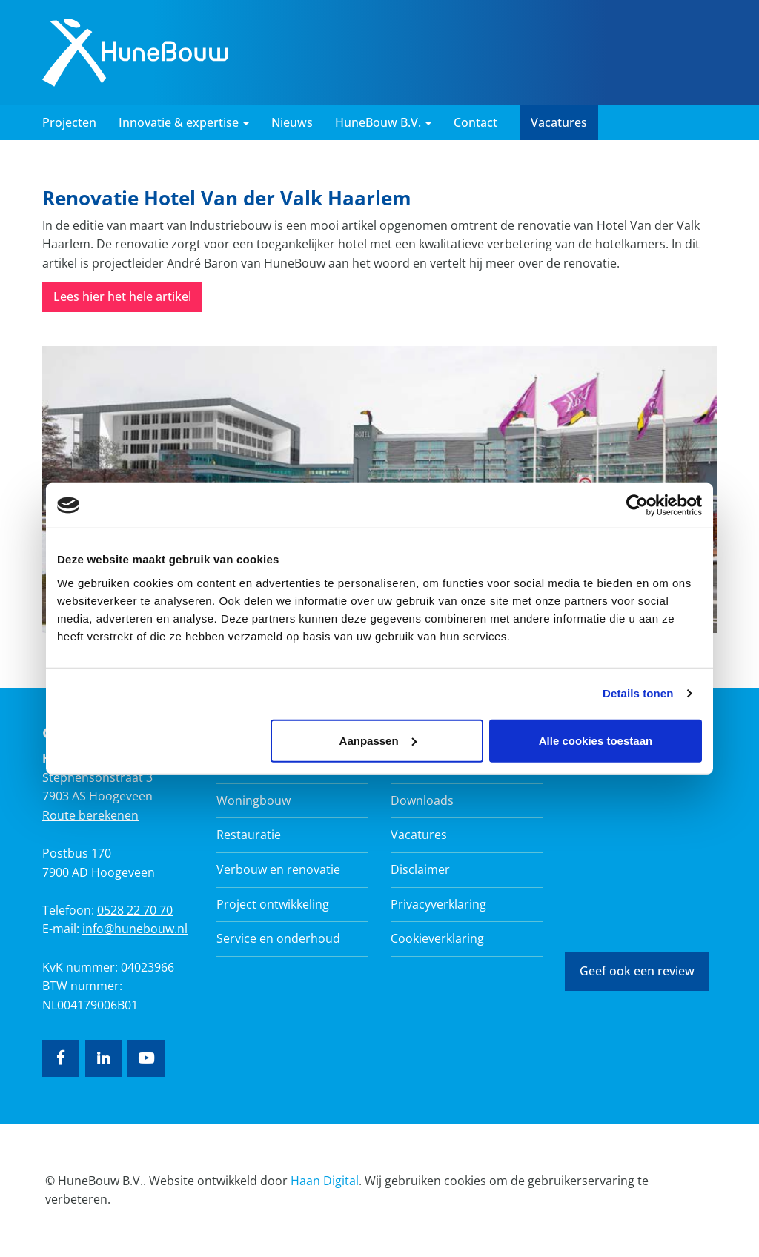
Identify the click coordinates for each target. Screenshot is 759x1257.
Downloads (422, 800)
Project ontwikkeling (272, 904)
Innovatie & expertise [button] (184, 122)
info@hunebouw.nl (135, 929)
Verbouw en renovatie (278, 869)
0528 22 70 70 (135, 910)
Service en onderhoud (278, 938)
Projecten (69, 122)
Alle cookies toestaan (595, 740)
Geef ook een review (637, 971)
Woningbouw (253, 800)
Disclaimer (420, 869)
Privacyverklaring (438, 904)
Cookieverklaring (437, 938)
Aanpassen (378, 740)
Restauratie (248, 834)
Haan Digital (325, 1181)
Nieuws (292, 122)
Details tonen (638, 693)
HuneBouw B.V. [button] (383, 122)
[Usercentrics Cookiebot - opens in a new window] (637, 505)
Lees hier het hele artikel (122, 296)
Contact (475, 122)
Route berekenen (90, 815)
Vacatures (559, 122)
